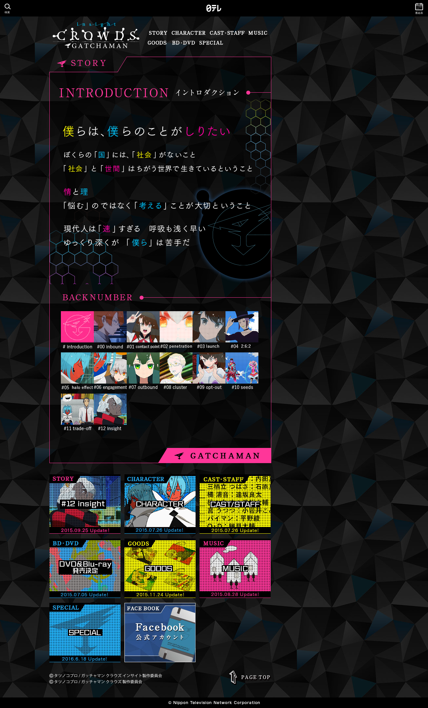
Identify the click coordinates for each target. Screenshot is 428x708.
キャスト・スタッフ (227, 33)
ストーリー (158, 33)
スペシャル (211, 43)
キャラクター (188, 33)
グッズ (157, 43)
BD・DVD (183, 43)
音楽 (258, 33)
